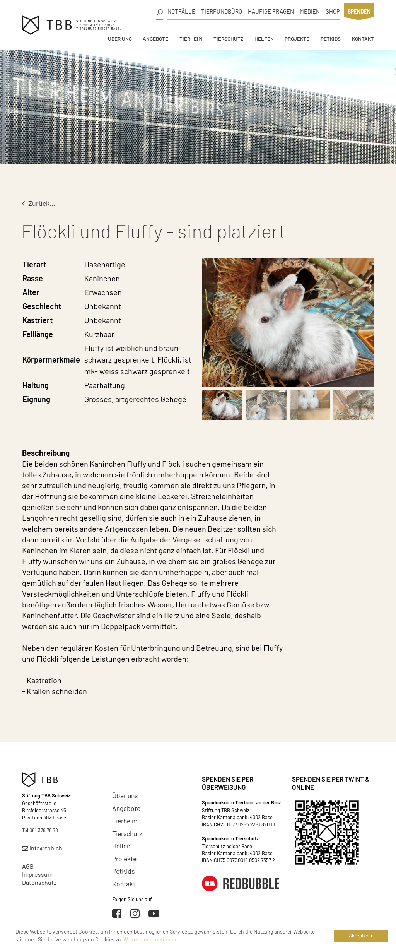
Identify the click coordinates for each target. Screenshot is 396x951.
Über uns (120, 38)
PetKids (331, 38)
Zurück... (38, 203)
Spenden (359, 11)
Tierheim (190, 38)
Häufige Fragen (271, 11)
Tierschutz (228, 38)
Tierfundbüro (221, 11)
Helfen (264, 38)
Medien (310, 11)
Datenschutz (39, 882)
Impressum (37, 874)
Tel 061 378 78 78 (40, 830)
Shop (333, 11)
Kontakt (363, 38)
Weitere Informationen (149, 939)
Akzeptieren (361, 936)
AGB (28, 866)
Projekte (297, 38)
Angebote (155, 38)
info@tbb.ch (42, 848)
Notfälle (181, 11)
